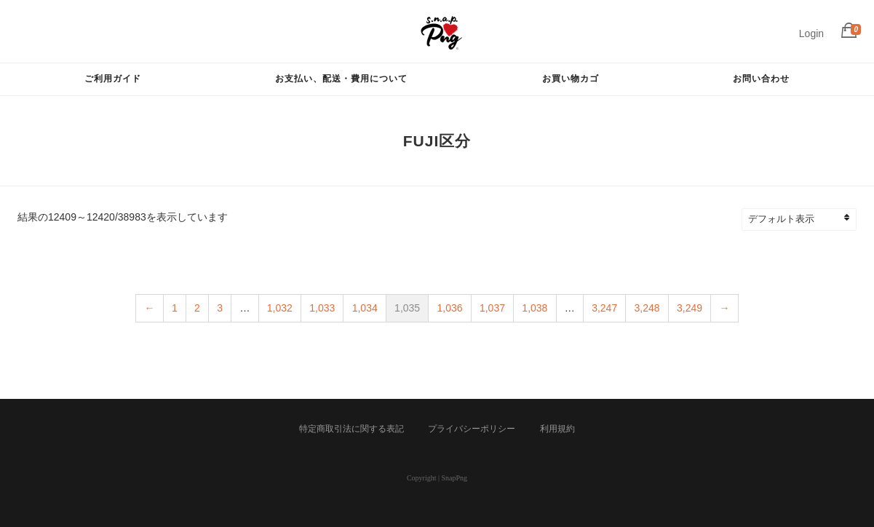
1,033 (322, 308)
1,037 (492, 308)
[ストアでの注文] (805, 219)
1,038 (534, 308)
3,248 (647, 308)
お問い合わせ (761, 78)
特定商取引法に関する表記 (351, 429)
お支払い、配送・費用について (341, 78)
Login (811, 33)
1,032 (280, 308)
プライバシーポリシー (471, 429)
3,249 (689, 308)
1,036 (450, 308)
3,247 (604, 308)
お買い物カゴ (570, 78)
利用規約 (557, 429)
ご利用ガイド (112, 78)
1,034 (365, 308)
